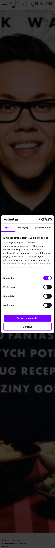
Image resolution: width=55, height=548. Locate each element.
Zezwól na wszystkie (27, 318)
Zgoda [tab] (8, 227)
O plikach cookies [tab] (42, 227)
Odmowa (27, 327)
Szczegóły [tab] (22, 227)
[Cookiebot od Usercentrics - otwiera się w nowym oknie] (39, 219)
